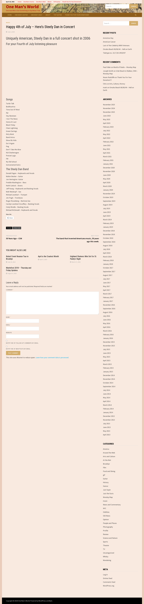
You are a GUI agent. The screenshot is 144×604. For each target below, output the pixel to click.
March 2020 (107, 186)
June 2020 (107, 175)
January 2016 (108, 338)
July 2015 (106, 349)
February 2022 (108, 142)
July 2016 (106, 316)
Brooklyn (106, 464)
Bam (50, 601)
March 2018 (107, 256)
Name (8, 317)
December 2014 (109, 375)
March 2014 (107, 405)
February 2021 (108, 160)
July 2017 (106, 279)
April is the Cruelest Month (48, 256)
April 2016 (106, 327)
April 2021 (106, 153)
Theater (106, 545)
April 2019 (106, 216)
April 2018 (106, 253)
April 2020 (106, 182)
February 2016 (108, 334)
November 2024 (109, 108)
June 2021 (107, 145)
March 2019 (107, 219)
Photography (108, 527)
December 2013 (109, 416)
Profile (105, 530)
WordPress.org (108, 586)
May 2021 (106, 149)
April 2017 (106, 290)
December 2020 (109, 167)
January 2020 (108, 190)
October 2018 (108, 238)
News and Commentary (112, 504)
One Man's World (22, 6)
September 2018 (109, 242)
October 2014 (108, 383)
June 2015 (107, 353)
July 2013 (106, 423)
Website (9, 332)
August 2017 (107, 275)
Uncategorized (108, 553)
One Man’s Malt (41, 2)
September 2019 (109, 201)
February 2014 (108, 409)
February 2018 (108, 260)
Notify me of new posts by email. (18, 349)
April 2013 (106, 435)
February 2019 (108, 223)
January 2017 (108, 301)
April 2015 (106, 360)
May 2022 (106, 134)
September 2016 (109, 308)
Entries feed (107, 578)
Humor (105, 486)
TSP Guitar (56, 2)
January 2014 (108, 412)
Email (8, 325)
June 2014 (107, 394)
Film (104, 467)
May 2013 (106, 431)
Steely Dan (17, 228)
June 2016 (107, 320)
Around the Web (109, 453)
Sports (105, 542)
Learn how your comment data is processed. (52, 357)
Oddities (106, 512)
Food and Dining (109, 471)
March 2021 (107, 156)
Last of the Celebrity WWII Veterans (116, 45)
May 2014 (106, 397)
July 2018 (106, 249)
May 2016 (106, 323)
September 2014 (109, 386)
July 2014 (106, 390)
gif (104, 475)
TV (104, 549)
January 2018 (108, 264)
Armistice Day (108, 38)
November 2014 (109, 379)
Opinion (106, 519)
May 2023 (106, 119)
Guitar (105, 479)
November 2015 (109, 345)
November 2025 (109, 104)
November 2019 (109, 193)
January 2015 (108, 371)
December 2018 (109, 231)
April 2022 (106, 138)
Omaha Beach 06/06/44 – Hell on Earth (117, 49)
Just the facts (108, 493)
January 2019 (108, 227)
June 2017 (107, 282)
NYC (104, 508)
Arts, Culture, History (117, 84)
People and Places (110, 523)
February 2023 (108, 127)
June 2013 (107, 427)
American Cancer (109, 42)
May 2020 (106, 179)
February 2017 (108, 297)
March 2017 (107, 294)
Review (105, 534)
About (49, 2)
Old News (106, 516)
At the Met (107, 460)
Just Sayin (107, 490)
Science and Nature (110, 538)
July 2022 (106, 130)
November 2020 (109, 171)
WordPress (42, 601)
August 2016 (107, 312)
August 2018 (107, 245)
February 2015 (108, 368)
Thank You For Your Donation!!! (71, 2)
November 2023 (109, 112)
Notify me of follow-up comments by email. (22, 343)
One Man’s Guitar (28, 2)
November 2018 (109, 234)
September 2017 (109, 271)
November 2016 (109, 305)
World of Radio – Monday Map (124, 67)
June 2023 (107, 116)
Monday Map (108, 497)
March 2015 (107, 364)
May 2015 (106, 357)
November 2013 (109, 420)
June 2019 (107, 212)
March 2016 (107, 331)
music (8, 22)
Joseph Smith (108, 71)
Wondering (107, 560)
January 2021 (108, 164)
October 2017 (108, 268)
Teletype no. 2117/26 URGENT (114, 53)
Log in (105, 574)
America (106, 449)
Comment (10, 290)
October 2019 (108, 197)
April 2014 (106, 401)
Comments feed (109, 582)
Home (19, 2)
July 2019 (106, 208)
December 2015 (109, 342)
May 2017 (106, 286)
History (105, 482)
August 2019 (107, 205)
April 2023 (106, 123)
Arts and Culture (109, 456)
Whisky (105, 556)
